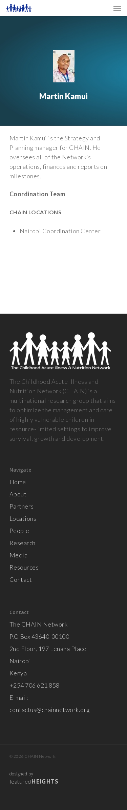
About (18, 494)
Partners (21, 506)
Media (18, 555)
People (19, 530)
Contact (20, 579)
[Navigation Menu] (117, 8)
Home (17, 482)
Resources (24, 567)
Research (22, 543)
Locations (23, 518)
